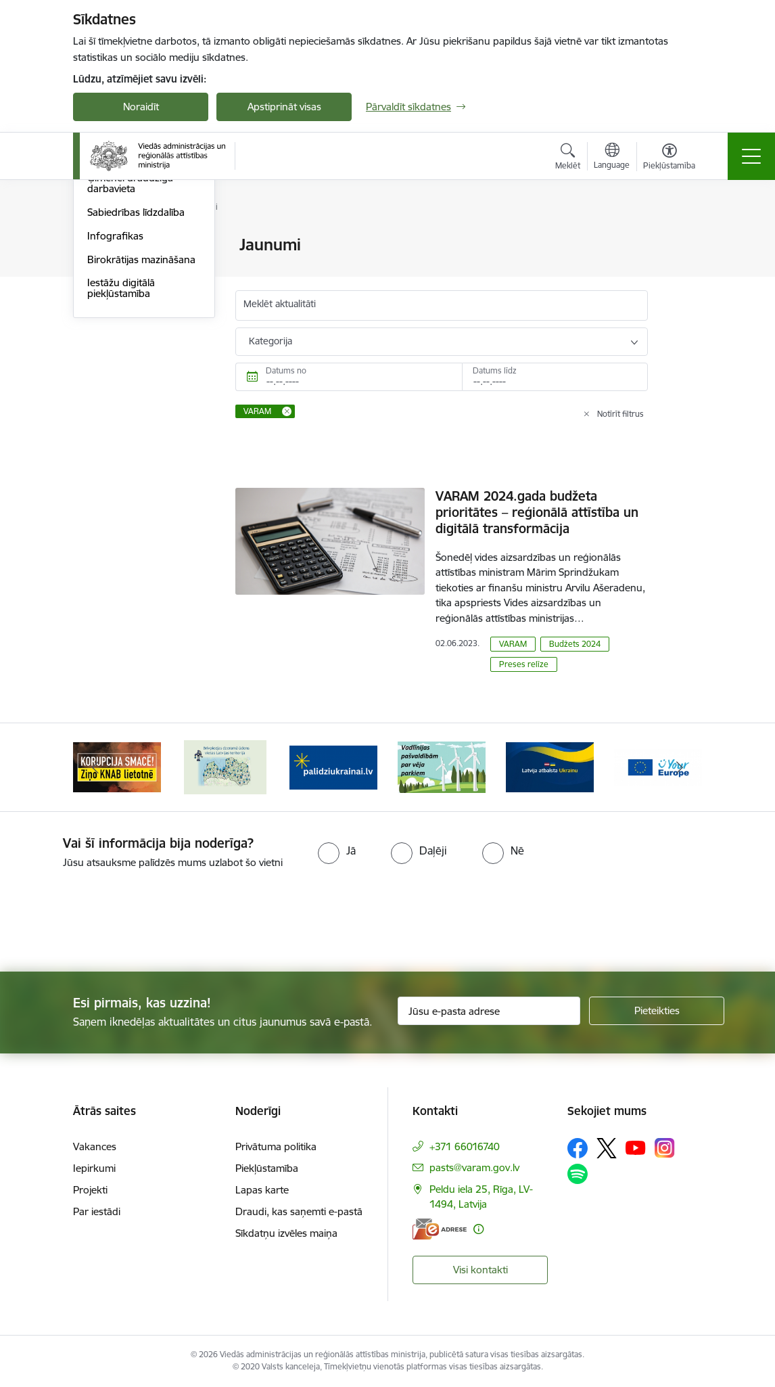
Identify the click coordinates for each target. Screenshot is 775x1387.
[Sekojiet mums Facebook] (577, 1148)
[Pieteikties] (656, 1011)
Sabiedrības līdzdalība (136, 373)
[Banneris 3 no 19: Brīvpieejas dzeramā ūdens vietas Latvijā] (333, 766)
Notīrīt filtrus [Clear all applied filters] (620, 414)
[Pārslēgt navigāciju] (751, 156)
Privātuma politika (275, 1146)
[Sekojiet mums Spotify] (577, 1174)
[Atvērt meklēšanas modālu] (567, 158)
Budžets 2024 (575, 644)
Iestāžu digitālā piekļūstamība (121, 450)
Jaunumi (106, 269)
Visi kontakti (480, 1269)
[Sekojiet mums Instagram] (665, 1148)
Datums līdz (495, 370)
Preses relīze (523, 664)
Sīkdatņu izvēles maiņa (286, 1233)
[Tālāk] (679, 767)
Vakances (94, 1146)
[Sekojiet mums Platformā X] (606, 1148)
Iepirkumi (94, 1168)
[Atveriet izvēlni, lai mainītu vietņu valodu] (611, 157)
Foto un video (118, 316)
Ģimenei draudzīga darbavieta (130, 345)
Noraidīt (141, 106)
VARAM (513, 644)
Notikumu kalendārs (133, 246)
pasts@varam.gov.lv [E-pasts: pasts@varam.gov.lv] (474, 1167)
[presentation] (113, 921)
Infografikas (115, 397)
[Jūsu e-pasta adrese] (489, 1011)
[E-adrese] (440, 1229)
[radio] (337, 850)
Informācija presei (128, 292)
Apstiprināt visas (284, 106)
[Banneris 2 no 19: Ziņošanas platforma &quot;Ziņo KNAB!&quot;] (225, 766)
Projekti (90, 1189)
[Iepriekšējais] (95, 767)
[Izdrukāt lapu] (683, 239)
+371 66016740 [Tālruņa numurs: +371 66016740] (464, 1146)
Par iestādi (96, 1211)
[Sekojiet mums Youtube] (636, 1147)
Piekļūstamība (266, 1168)
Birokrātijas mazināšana (141, 421)
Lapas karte (262, 1189)
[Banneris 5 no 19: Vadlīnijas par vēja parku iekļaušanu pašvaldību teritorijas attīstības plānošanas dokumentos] (550, 766)
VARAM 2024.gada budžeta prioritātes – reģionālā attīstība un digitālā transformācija (537, 512)
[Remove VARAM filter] (286, 411)
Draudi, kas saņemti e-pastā (298, 1211)
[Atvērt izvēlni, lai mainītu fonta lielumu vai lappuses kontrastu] (669, 158)
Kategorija (270, 341)
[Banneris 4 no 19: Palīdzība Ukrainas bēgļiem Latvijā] (442, 766)
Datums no (286, 370)
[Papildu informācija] (478, 1229)
